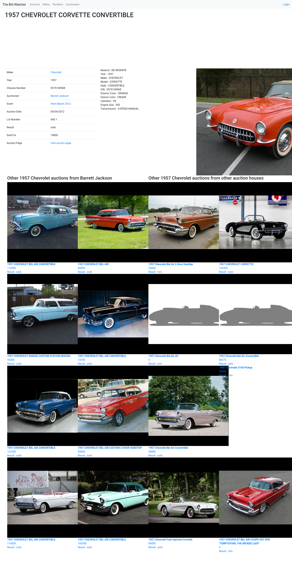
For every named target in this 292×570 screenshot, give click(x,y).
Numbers (58, 4)
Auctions (35, 4)
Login (286, 4)
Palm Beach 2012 (61, 103)
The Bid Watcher (14, 4)
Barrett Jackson (60, 95)
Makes (46, 4)
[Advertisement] (146, 44)
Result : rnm (252, 371)
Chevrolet (56, 72)
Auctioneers (72, 4)
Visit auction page (61, 143)
